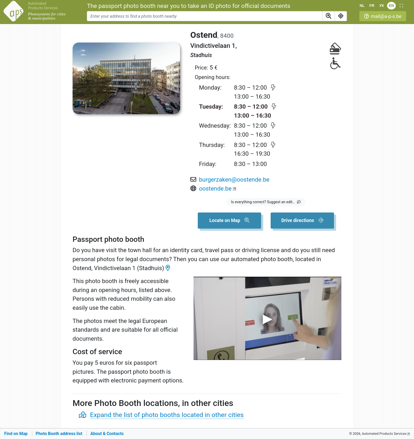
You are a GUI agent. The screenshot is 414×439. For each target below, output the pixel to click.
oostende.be (215, 188)
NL (362, 5)
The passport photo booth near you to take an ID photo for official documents (188, 5)
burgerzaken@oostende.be (234, 179)
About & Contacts (107, 433)
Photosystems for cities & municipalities (47, 16)
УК (381, 5)
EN (391, 5)
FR (371, 5)
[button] (401, 6)
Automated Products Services (43, 5)
